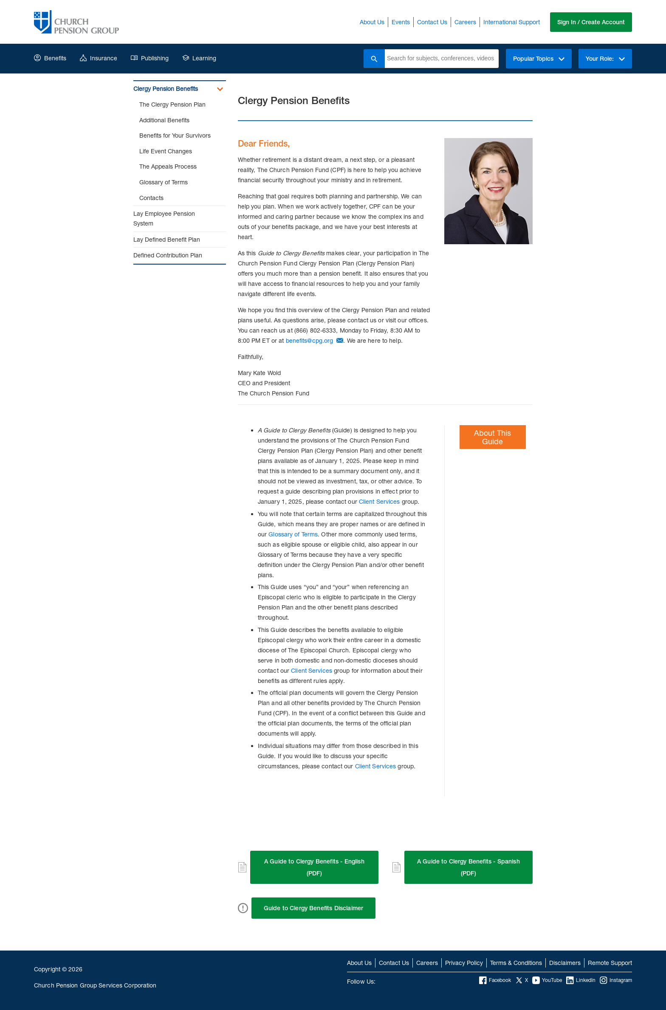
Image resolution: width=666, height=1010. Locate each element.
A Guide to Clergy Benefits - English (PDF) (314, 867)
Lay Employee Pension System (164, 218)
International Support (511, 21)
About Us (372, 21)
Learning (199, 58)
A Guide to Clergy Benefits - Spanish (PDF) (468, 867)
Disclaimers (565, 962)
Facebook (495, 980)
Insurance (98, 58)
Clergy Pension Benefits (165, 88)
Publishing (150, 58)
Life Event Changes (165, 151)
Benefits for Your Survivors (175, 135)
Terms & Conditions (516, 962)
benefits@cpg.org (309, 340)
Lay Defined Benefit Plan (166, 239)
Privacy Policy (464, 962)
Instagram (616, 980)
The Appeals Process (168, 166)
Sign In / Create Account (591, 22)
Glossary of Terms (163, 182)
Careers (465, 21)
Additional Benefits (164, 120)
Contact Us (432, 21)
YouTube (547, 980)
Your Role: (605, 58)
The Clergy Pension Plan (172, 104)
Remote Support (610, 962)
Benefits (50, 58)
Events (401, 21)
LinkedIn (580, 980)
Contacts (151, 197)
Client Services (379, 501)
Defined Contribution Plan (167, 255)
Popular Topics (538, 58)
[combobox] (442, 58)
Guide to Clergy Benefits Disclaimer (314, 908)
